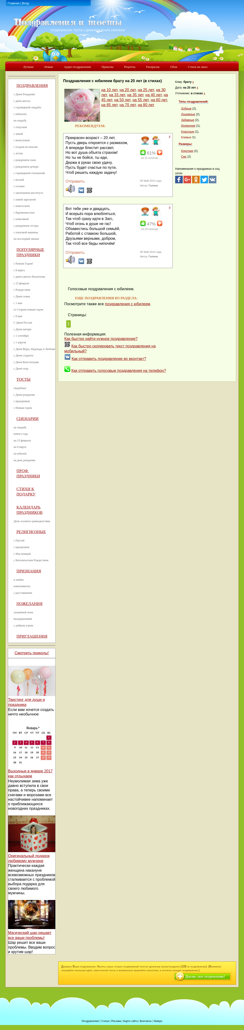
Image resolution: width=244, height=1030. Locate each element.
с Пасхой (19, 540)
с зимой (18, 133)
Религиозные (31, 532)
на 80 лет (146, 105)
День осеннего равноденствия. (32, 521)
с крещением (21, 547)
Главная (13, 3)
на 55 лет (140, 100)
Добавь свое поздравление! (205, 976)
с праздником (22, 401)
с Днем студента (23, 355)
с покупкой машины (26, 232)
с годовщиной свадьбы (27, 107)
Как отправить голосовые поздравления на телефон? (118, 371)
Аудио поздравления (77, 67)
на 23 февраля (22, 440)
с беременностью (24, 212)
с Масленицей (22, 553)
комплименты (22, 586)
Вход (25, 3)
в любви (19, 579)
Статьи (105, 1021)
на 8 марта (20, 447)
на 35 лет (135, 95)
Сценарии (27, 418)
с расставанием (23, 593)
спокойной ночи (23, 612)
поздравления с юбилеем (127, 304)
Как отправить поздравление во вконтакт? (108, 359)
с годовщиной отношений (29, 173)
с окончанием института (28, 193)
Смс (184, 156)
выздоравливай (23, 618)
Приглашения (31, 636)
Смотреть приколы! (32, 653)
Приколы (107, 67)
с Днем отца (21, 368)
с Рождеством (22, 289)
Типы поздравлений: (193, 101)
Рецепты (129, 67)
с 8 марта (19, 270)
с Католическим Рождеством (31, 560)
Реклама (116, 1021)
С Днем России (23, 322)
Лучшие (28, 67)
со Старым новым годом (28, 309)
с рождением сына (25, 160)
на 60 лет (159, 100)
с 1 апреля (20, 342)
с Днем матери (22, 329)
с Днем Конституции (26, 362)
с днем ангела (22, 101)
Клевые (186, 137)
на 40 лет (153, 95)
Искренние (188, 125)
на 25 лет (146, 90)
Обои (173, 67)
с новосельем (22, 206)
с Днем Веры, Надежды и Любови (34, 349)
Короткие (187, 151)
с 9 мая (18, 316)
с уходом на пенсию (26, 147)
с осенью (19, 186)
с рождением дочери (26, 166)
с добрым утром (23, 625)
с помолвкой (21, 219)
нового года (21, 433)
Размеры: (185, 144)
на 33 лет (117, 95)
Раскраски (152, 67)
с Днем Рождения (24, 94)
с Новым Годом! (23, 263)
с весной (19, 179)
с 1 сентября (21, 335)
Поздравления (32, 85)
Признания (28, 571)
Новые (48, 67)
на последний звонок (26, 238)
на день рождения (24, 460)
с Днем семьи (22, 296)
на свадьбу (20, 120)
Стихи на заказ (198, 67)
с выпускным (22, 140)
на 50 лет (122, 100)
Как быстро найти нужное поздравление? (101, 339)
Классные (187, 131)
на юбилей (20, 453)
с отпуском (20, 127)
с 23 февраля (21, 283)
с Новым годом (23, 408)
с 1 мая (18, 303)
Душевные (188, 114)
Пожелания (29, 603)
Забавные (187, 120)
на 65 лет (109, 105)
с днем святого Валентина (29, 276)
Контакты (146, 1021)
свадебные (20, 388)
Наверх (158, 1021)
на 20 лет (128, 90)
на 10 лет (109, 90)
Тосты (23, 379)
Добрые (186, 108)
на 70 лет (128, 105)
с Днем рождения (24, 394)
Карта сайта (130, 1021)
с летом (18, 153)
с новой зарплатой (25, 199)
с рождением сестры (26, 225)
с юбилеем (20, 114)
